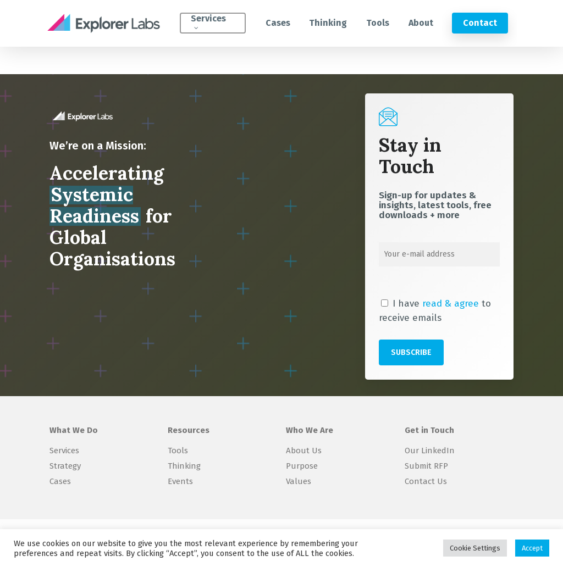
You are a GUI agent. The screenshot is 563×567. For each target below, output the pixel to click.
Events (180, 481)
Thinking (184, 466)
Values (298, 481)
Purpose (302, 466)
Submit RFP (426, 466)
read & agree (450, 303)
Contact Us (426, 481)
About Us (304, 450)
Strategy (65, 466)
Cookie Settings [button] (475, 548)
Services (64, 450)
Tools (178, 450)
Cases (60, 481)
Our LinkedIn (430, 450)
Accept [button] (532, 548)
